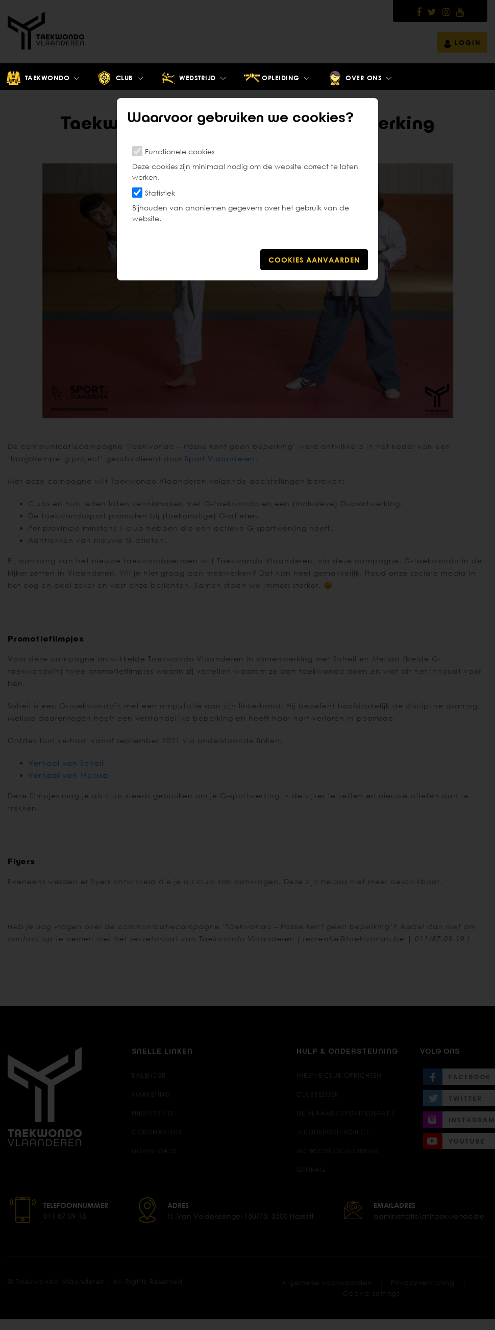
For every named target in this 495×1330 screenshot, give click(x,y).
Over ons (354, 78)
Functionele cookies (179, 151)
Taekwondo (37, 78)
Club (114, 78)
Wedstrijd (188, 78)
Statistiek (160, 192)
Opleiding (271, 78)
